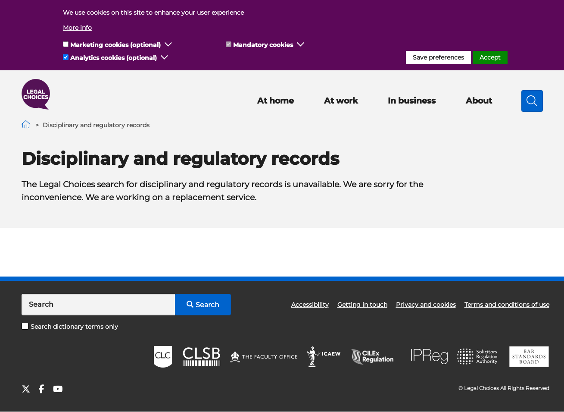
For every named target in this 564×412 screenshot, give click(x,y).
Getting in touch (362, 304)
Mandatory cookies (263, 45)
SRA (478, 356)
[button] (168, 44)
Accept (490, 57)
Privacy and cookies (426, 304)
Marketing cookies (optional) (115, 45)
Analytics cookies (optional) (113, 58)
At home (275, 101)
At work (341, 101)
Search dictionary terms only (70, 326)
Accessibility (310, 304)
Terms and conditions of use (506, 304)
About (479, 101)
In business (412, 101)
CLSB (201, 357)
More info (77, 27)
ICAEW (324, 357)
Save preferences (438, 57)
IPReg (429, 356)
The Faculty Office (263, 356)
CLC (163, 357)
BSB (528, 357)
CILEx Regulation (376, 357)
